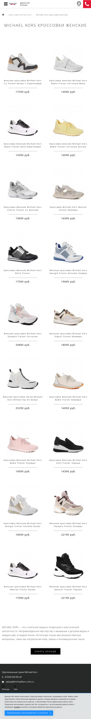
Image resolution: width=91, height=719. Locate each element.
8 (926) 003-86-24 (13, 676)
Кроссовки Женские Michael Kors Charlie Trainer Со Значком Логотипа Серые (23, 210)
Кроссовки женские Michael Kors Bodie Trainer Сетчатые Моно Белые (68, 83)
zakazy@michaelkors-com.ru (20, 681)
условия (17, 707)
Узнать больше (45, 651)
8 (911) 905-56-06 (87, 4)
